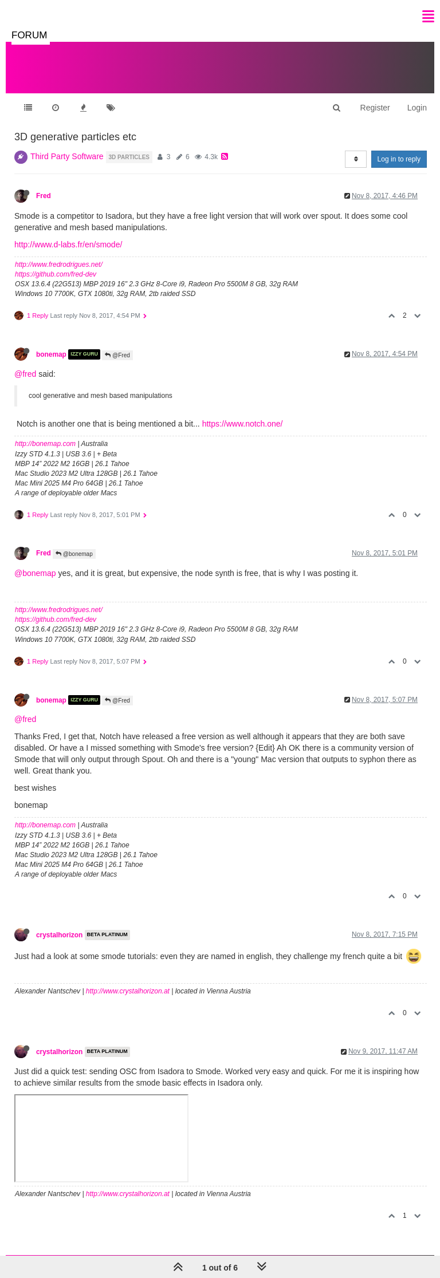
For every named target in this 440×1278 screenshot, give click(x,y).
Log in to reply (399, 159)
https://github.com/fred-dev (55, 274)
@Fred (117, 355)
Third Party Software (67, 156)
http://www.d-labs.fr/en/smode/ (68, 244)
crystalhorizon (59, 935)
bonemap (51, 354)
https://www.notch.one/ (242, 423)
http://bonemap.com (45, 444)
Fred (43, 196)
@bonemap (74, 554)
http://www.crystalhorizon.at (128, 991)
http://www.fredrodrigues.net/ (59, 265)
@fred (25, 373)
